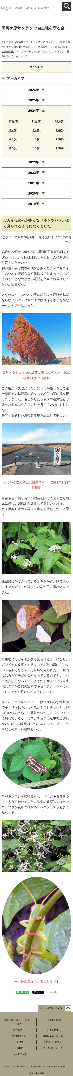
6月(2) (13, 139)
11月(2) (36, 121)
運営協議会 (19, 1030)
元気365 (41, 1073)
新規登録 (18, 8)
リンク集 (18, 1042)
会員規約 (18, 1048)
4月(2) (60, 139)
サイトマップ (20, 1054)
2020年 (33, 193)
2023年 (33, 162)
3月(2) (13, 148)
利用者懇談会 (54, 1030)
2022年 (33, 172)
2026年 (33, 90)
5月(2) (36, 139)
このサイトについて (6, 9)
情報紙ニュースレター (54, 1036)
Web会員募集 (19, 1036)
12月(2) (13, 121)
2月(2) (36, 148)
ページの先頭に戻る (51, 1008)
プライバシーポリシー (54, 1048)
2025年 (33, 100)
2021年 (33, 183)
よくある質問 (54, 1020)
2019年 (33, 204)
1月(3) (60, 148)
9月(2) (13, 130)
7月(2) (60, 130)
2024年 (33, 110)
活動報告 (43, 46)
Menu (34, 67)
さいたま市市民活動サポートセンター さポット (27, 42)
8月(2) (36, 130)
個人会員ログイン (43, 9)
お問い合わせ (31, 8)
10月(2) (59, 121)
